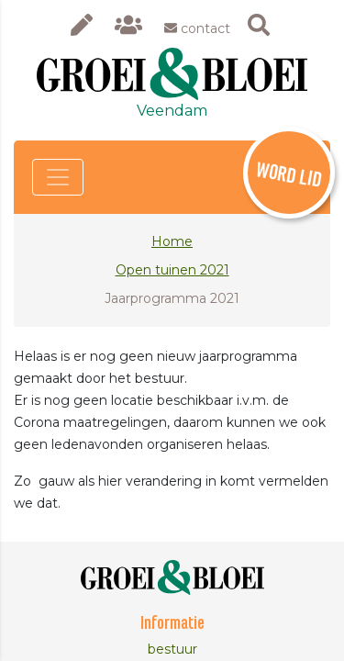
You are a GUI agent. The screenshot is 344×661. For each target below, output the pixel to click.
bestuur (172, 649)
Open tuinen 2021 (172, 270)
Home (172, 241)
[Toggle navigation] (57, 177)
